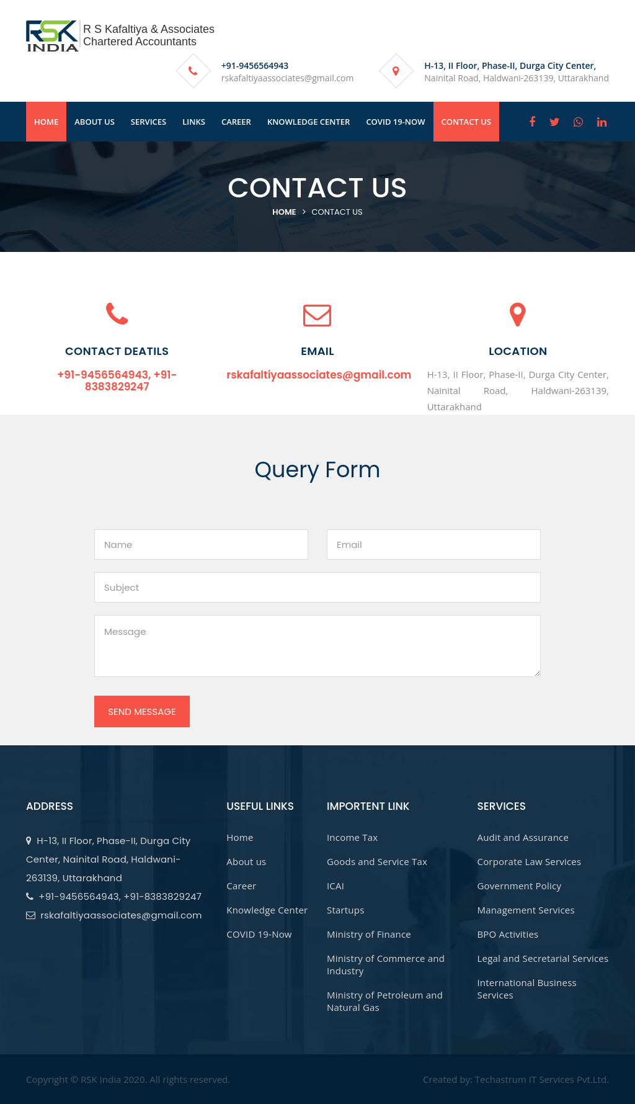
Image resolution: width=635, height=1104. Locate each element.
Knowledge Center (267, 910)
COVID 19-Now (258, 934)
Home (284, 212)
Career (241, 885)
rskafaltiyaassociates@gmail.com (287, 78)
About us (246, 861)
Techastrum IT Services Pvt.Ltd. (542, 1079)
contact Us (337, 212)
